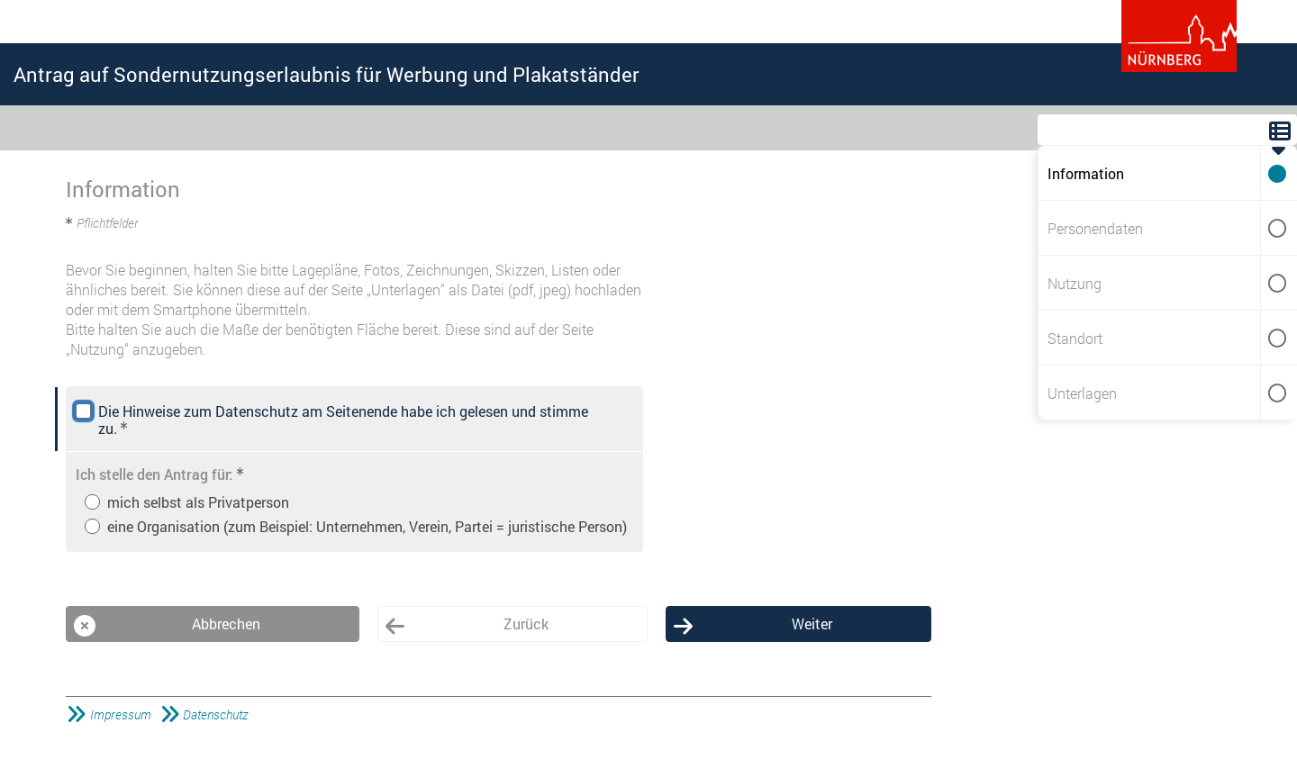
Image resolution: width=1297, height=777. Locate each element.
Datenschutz (215, 714)
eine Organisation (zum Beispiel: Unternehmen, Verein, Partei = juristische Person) (367, 526)
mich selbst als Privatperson (198, 501)
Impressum (120, 714)
